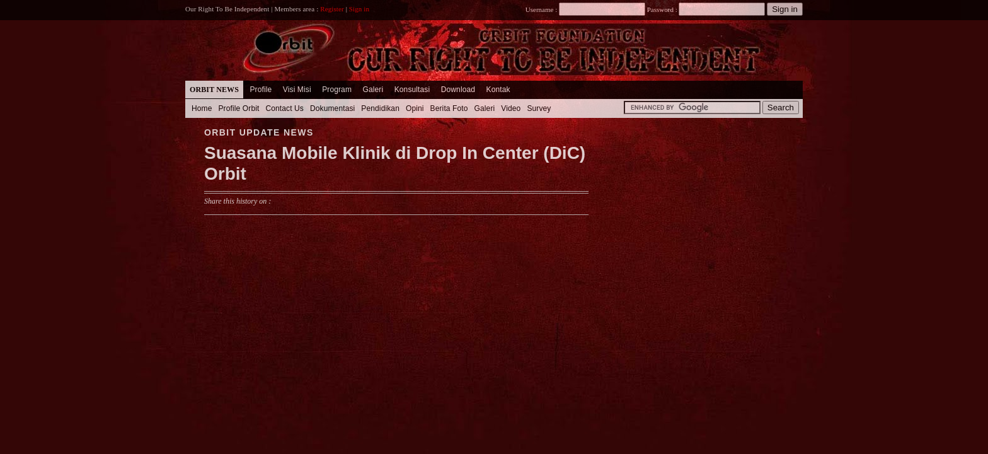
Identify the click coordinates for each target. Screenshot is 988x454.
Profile (261, 89)
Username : (585, 9)
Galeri (372, 89)
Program (337, 89)
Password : (662, 9)
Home (202, 108)
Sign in (359, 9)
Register (332, 9)
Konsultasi (412, 89)
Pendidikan (380, 108)
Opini (415, 108)
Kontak (498, 89)
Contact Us (284, 108)
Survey (539, 108)
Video (510, 108)
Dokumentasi (332, 108)
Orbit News (214, 89)
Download (458, 89)
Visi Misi (297, 89)
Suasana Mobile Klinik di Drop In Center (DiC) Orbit (394, 163)
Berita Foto (449, 108)
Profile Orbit (239, 108)
